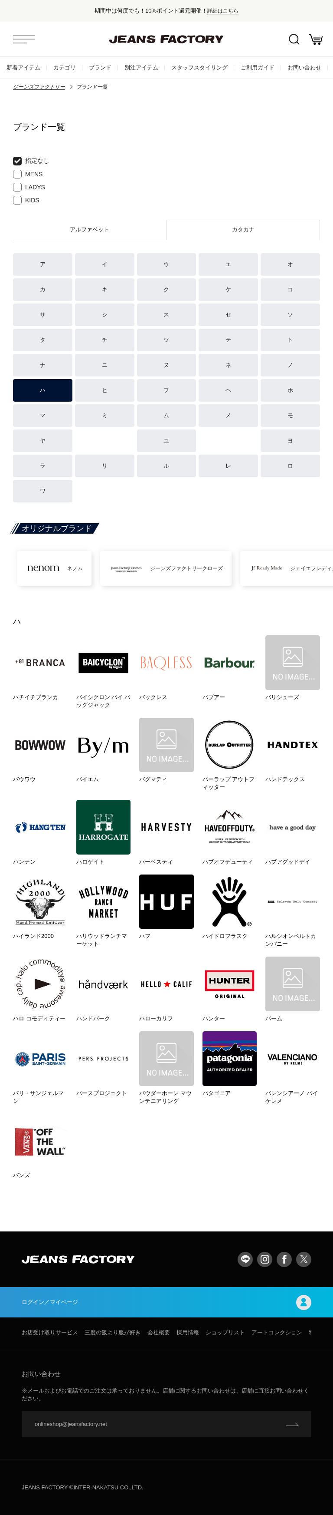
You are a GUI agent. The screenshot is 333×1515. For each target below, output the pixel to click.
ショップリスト (225, 1332)
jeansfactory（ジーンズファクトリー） (166, 39)
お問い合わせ (304, 67)
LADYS (29, 187)
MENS (27, 174)
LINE (245, 1259)
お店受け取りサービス (50, 1332)
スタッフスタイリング (199, 67)
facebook (284, 1259)
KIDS (26, 200)
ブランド (100, 67)
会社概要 (158, 1332)
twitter (303, 1259)
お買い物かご (316, 39)
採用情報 (187, 1332)
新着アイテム (23, 67)
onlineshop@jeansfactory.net (71, 1424)
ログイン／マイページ (166, 1302)
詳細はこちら (222, 10)
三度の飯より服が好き (113, 1332)
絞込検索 (294, 39)
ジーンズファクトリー (39, 87)
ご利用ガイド (257, 67)
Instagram (264, 1259)
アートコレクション (276, 1332)
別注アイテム (141, 67)
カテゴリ (64, 67)
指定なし (31, 161)
